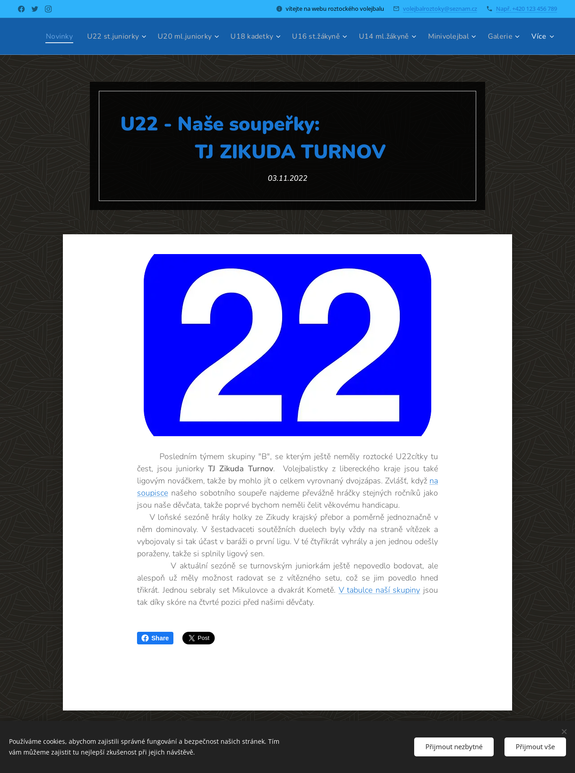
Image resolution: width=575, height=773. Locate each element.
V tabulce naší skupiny (379, 590)
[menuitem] (86, 36)
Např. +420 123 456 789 (526, 8)
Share (155, 638)
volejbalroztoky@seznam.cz (440, 8)
